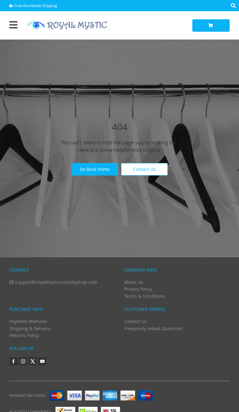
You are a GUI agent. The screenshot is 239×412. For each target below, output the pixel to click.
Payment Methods (28, 321)
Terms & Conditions (144, 296)
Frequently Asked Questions (153, 328)
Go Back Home (95, 169)
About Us (133, 282)
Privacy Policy (138, 289)
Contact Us (144, 169)
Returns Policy (24, 335)
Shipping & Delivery (29, 328)
